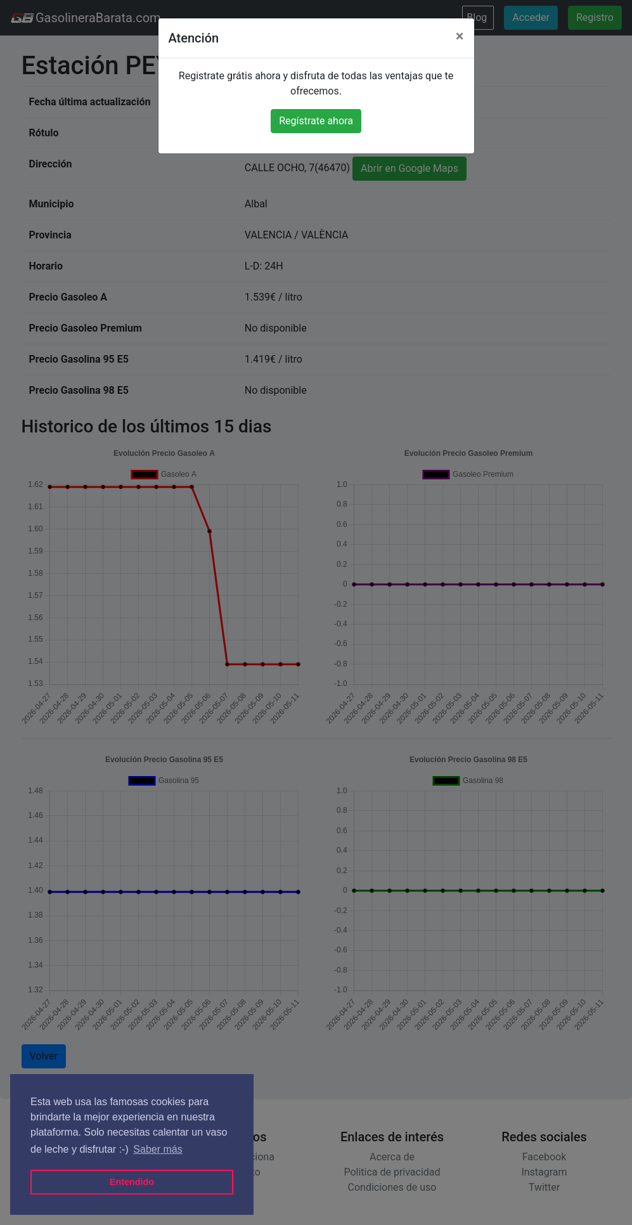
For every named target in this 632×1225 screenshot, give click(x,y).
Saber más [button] (157, 1149)
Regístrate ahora (316, 121)
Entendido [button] (132, 1182)
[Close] (460, 36)
